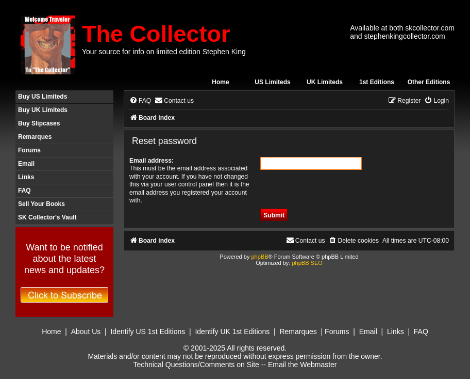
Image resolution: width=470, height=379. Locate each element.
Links (26, 177)
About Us (86, 331)
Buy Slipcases (39, 123)
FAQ (24, 190)
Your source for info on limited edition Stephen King (164, 52)
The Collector (156, 34)
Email (26, 163)
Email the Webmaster (302, 364)
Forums (29, 150)
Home (220, 82)
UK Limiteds (325, 82)
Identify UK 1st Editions (232, 331)
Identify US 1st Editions (147, 331)
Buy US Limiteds (42, 96)
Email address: (151, 160)
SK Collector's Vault (47, 217)
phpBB (259, 257)
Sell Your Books (41, 204)
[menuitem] (140, 101)
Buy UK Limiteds (43, 110)
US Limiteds (272, 82)
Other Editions (429, 82)
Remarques (35, 136)
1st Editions (376, 82)
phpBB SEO (307, 263)
